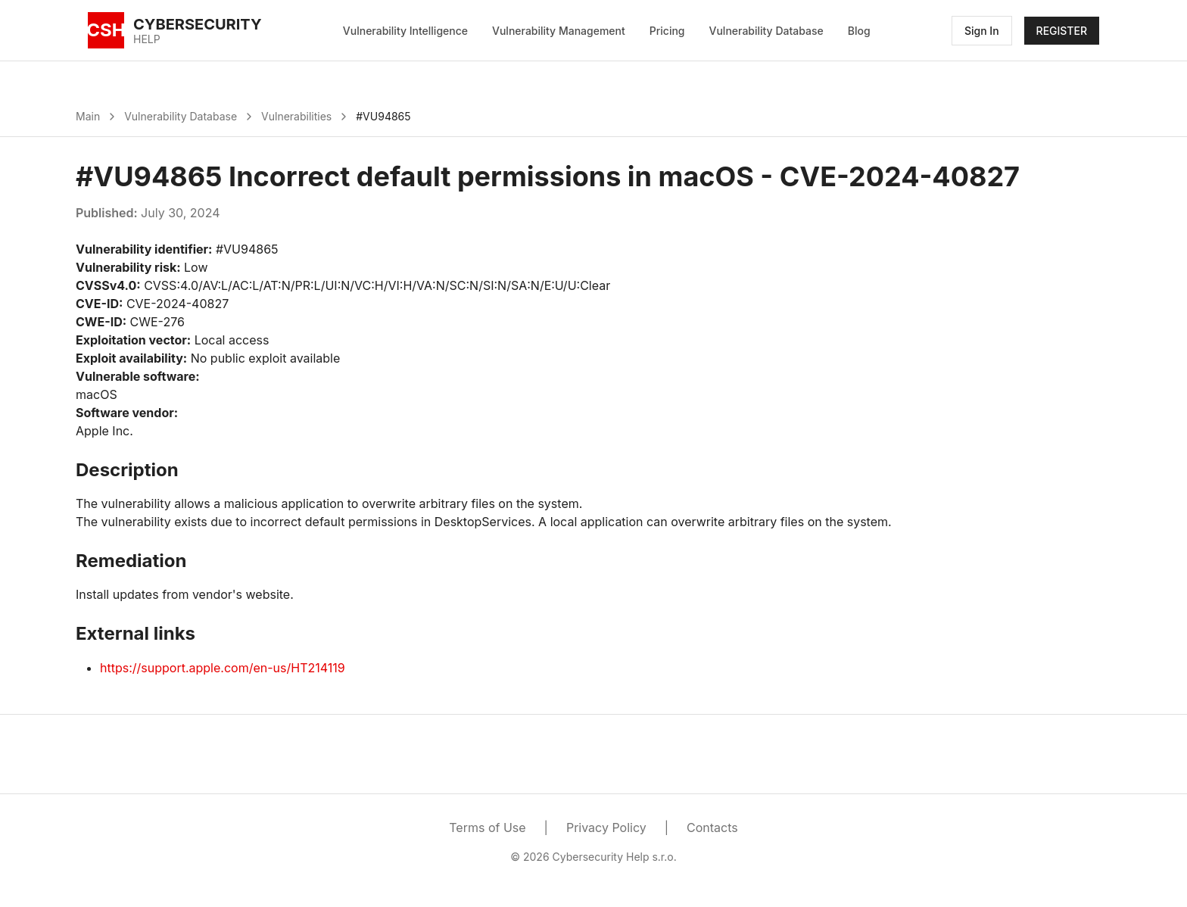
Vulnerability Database (766, 30)
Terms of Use (487, 827)
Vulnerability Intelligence (405, 30)
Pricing (667, 30)
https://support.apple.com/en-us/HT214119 (222, 667)
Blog (859, 30)
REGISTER (1061, 30)
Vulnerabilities (296, 116)
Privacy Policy (606, 827)
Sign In (981, 30)
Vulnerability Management (558, 30)
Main (88, 116)
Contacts (712, 827)
